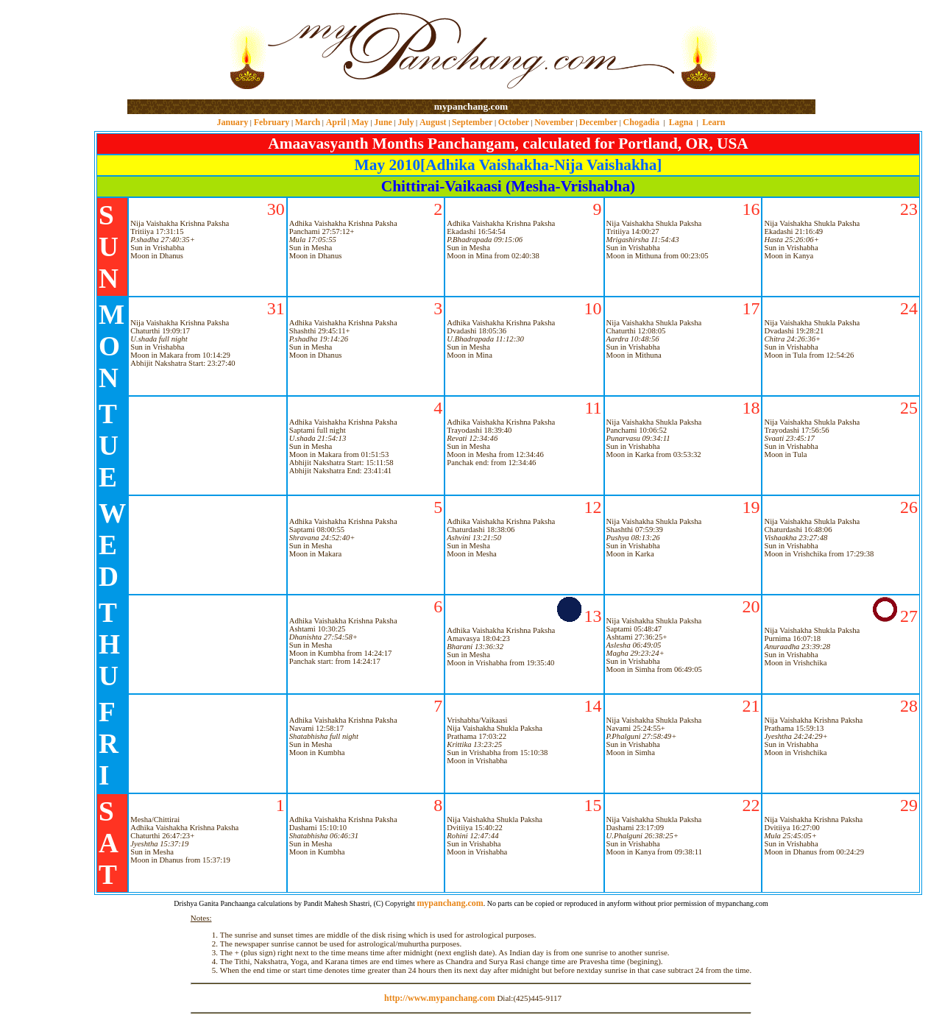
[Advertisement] (175, 50)
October (513, 122)
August (433, 122)
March (307, 122)
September (472, 122)
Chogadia (641, 122)
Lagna (681, 122)
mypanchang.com (471, 106)
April (336, 122)
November (553, 122)
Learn (713, 122)
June (383, 122)
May (359, 122)
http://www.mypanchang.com (439, 998)
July (405, 122)
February (272, 122)
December (598, 122)
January (232, 122)
